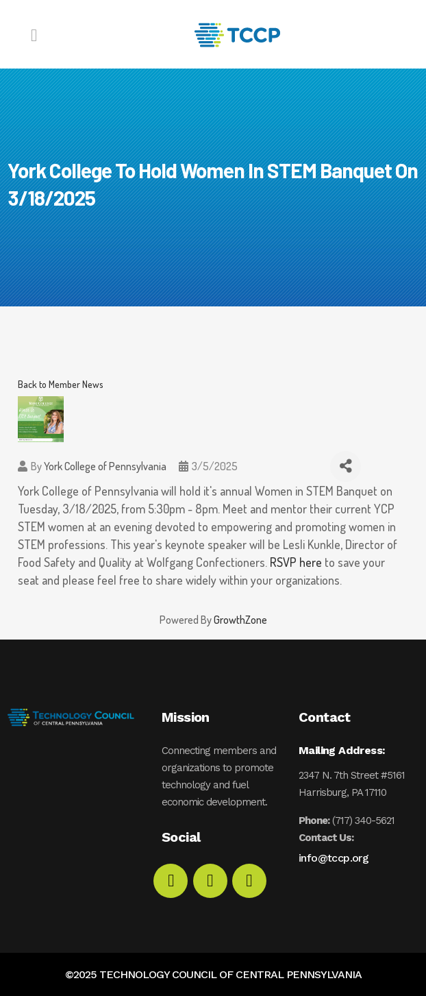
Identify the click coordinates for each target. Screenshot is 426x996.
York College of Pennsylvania (105, 466)
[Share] (345, 466)
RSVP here (296, 562)
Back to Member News (60, 384)
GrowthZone (240, 620)
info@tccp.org (333, 857)
